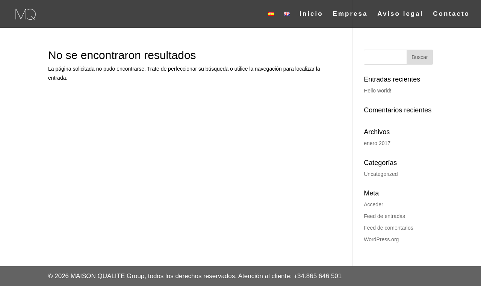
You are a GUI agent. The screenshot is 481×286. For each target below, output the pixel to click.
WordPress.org (381, 239)
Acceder (373, 204)
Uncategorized (381, 174)
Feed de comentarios (388, 228)
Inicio (311, 14)
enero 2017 (377, 143)
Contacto (451, 14)
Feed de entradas (384, 216)
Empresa (350, 14)
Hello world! (377, 91)
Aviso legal (400, 14)
